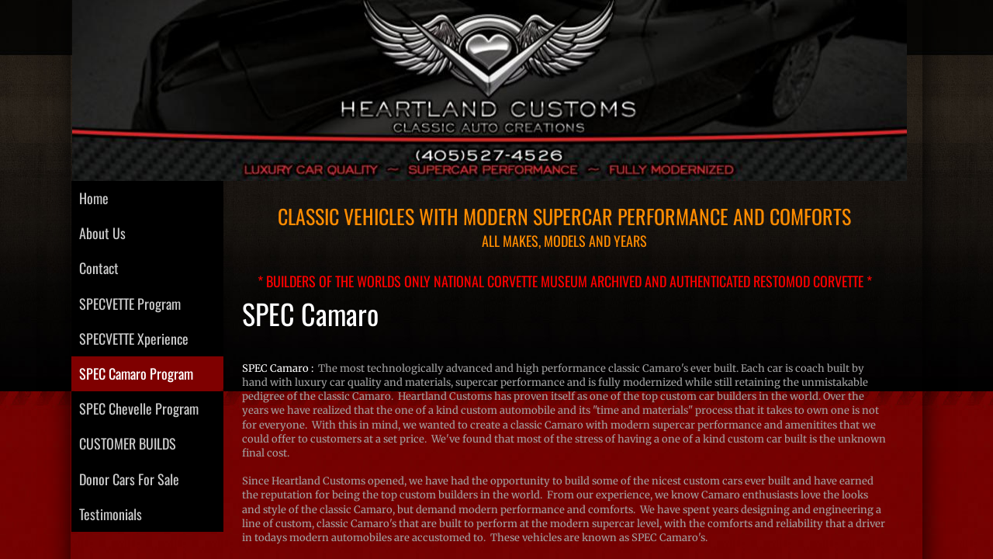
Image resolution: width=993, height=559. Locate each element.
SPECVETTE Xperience (134, 338)
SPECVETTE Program (130, 303)
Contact (99, 268)
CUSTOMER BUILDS (127, 443)
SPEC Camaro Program (136, 373)
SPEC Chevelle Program (139, 408)
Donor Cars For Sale (129, 479)
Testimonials (110, 514)
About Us (102, 233)
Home (94, 198)
